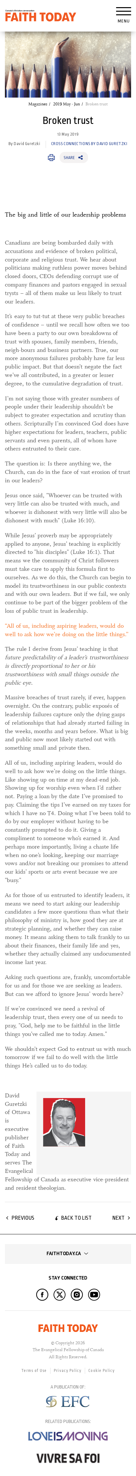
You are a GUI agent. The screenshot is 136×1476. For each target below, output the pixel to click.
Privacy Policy (68, 1370)
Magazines (37, 104)
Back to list (76, 1218)
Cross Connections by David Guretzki (89, 143)
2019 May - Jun (66, 104)
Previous (22, 1218)
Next (118, 1218)
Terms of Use (34, 1370)
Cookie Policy (101, 1370)
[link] (82, 1133)
